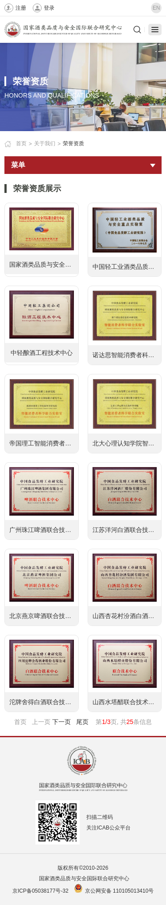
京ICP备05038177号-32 (40, 891)
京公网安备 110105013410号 (119, 891)
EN (156, 8)
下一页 (61, 721)
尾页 (82, 721)
